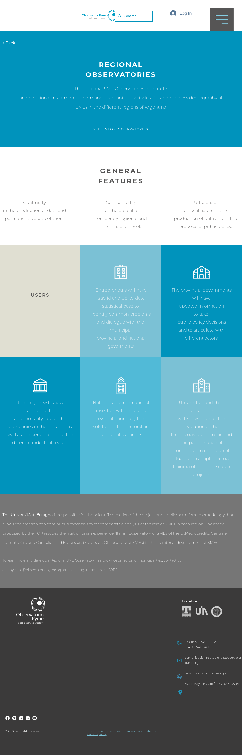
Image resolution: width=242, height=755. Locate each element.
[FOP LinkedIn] (28, 718)
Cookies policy (97, 734)
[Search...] (133, 16)
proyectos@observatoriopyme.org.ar (36, 570)
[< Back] (11, 43)
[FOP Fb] (7, 718)
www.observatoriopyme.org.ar (206, 673)
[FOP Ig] (21, 718)
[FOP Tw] (14, 718)
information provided (107, 731)
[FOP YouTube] (34, 718)
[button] (222, 19)
